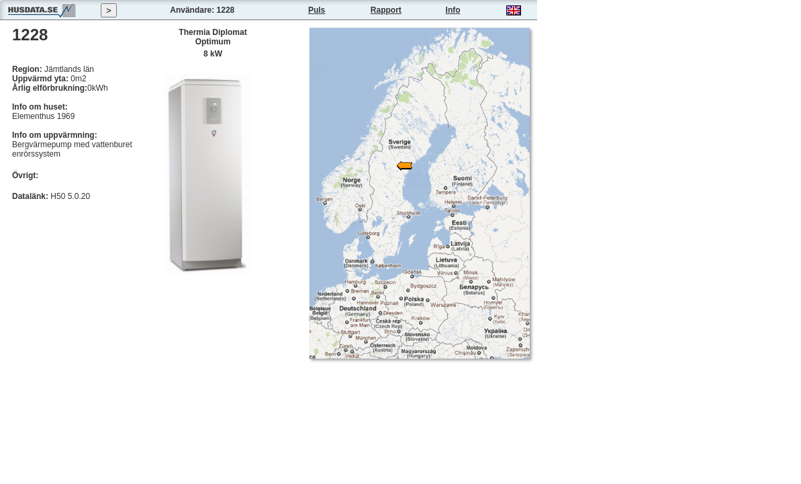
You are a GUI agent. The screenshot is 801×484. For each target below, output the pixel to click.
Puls (316, 10)
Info (453, 10)
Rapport (386, 10)
